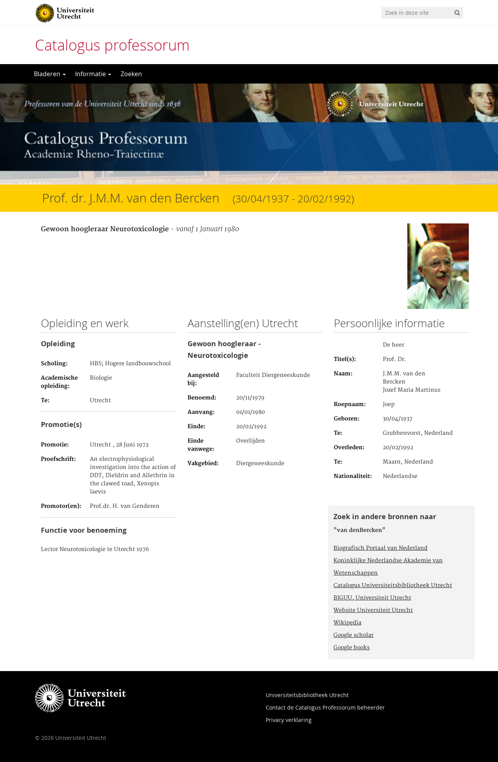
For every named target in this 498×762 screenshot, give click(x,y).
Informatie (93, 74)
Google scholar (353, 635)
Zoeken (131, 74)
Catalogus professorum (112, 45)
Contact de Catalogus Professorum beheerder (325, 707)
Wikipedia (347, 622)
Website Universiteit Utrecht (373, 610)
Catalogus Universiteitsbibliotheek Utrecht (392, 585)
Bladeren (50, 74)
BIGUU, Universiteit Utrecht (372, 598)
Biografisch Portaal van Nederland (380, 548)
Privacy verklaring (289, 720)
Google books (351, 647)
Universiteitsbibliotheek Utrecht (307, 695)
